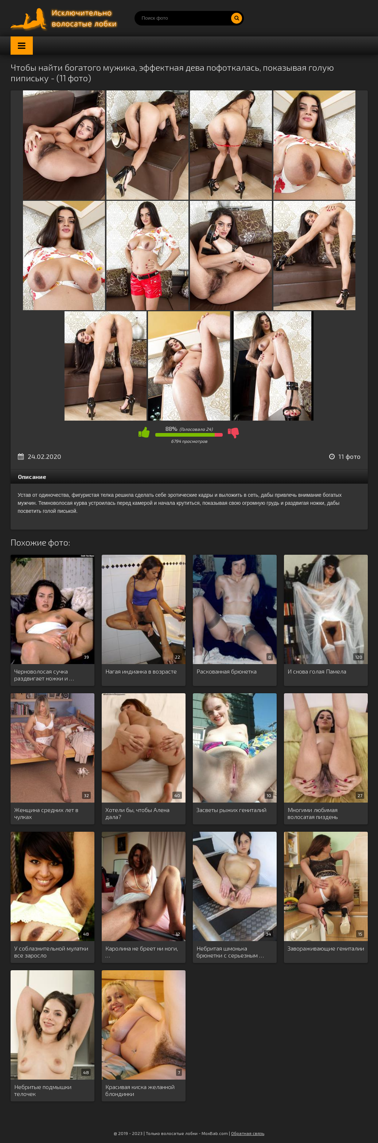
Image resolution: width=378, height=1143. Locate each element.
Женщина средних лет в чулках (46, 813)
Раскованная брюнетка (226, 671)
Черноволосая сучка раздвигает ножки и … (44, 675)
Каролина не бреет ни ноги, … (141, 952)
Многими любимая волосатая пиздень (313, 813)
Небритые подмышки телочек (42, 1090)
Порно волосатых (65, 18)
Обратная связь (247, 1133)
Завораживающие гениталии (326, 948)
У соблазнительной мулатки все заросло (51, 952)
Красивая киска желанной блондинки (140, 1090)
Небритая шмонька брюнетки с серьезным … (230, 952)
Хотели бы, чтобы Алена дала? (137, 813)
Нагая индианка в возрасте (141, 671)
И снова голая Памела (317, 671)
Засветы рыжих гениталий (231, 809)
